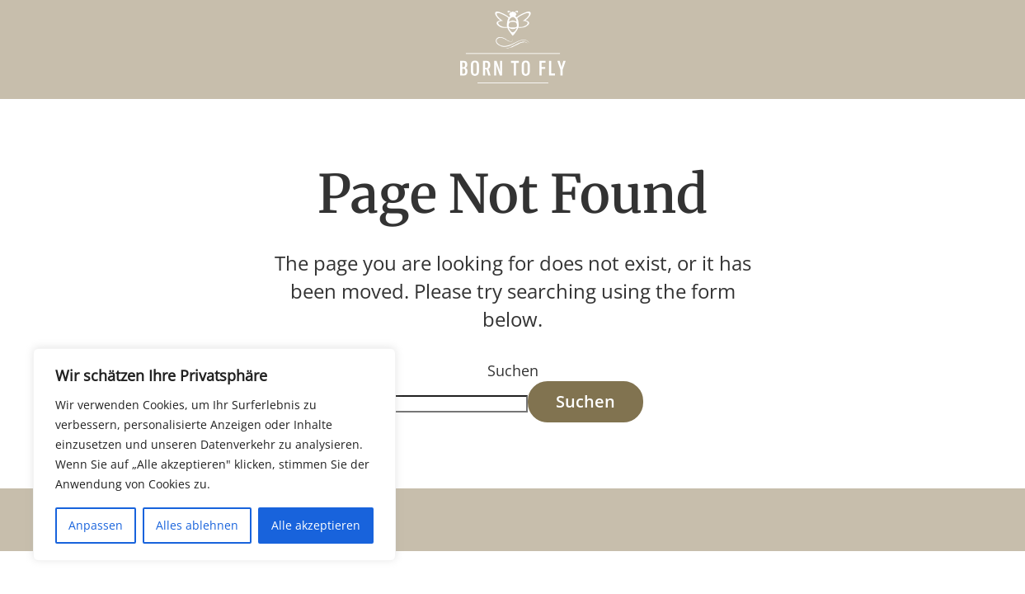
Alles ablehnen (197, 525)
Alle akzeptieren (315, 525)
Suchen (512, 370)
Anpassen (95, 525)
